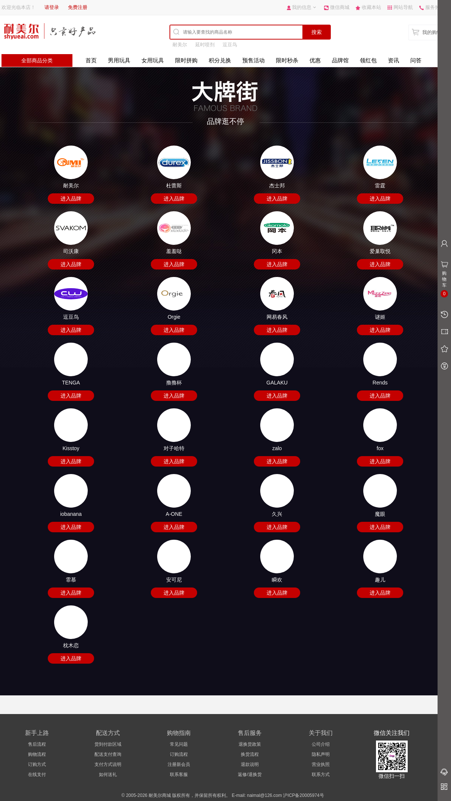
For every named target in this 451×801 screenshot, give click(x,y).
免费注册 (77, 7)
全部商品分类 (37, 60)
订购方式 (37, 764)
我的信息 (302, 7)
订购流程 (179, 754)
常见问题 (179, 744)
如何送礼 (108, 774)
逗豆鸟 (230, 44)
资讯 (393, 60)
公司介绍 (321, 744)
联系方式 (321, 774)
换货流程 (250, 754)
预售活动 (253, 60)
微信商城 (339, 7)
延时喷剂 (205, 44)
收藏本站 (371, 7)
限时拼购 (186, 60)
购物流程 (37, 754)
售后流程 (37, 744)
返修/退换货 (249, 774)
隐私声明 (321, 754)
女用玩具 (152, 60)
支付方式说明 (107, 764)
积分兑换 (220, 60)
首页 (91, 60)
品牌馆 (340, 60)
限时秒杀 (287, 60)
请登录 (51, 7)
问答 (416, 60)
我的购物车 (434, 32)
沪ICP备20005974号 (303, 795)
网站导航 (403, 7)
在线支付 (37, 774)
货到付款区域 (107, 744)
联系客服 (179, 774)
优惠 (315, 60)
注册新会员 (179, 764)
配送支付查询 (107, 754)
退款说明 (250, 764)
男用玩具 (119, 60)
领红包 (368, 60)
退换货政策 (250, 744)
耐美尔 (179, 44)
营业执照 (321, 764)
